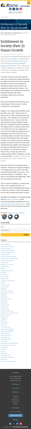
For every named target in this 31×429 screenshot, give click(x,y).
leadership (22, 213)
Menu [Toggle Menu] (5, 17)
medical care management (8, 313)
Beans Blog (8, 33)
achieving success (16, 33)
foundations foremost (7, 281)
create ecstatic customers (8, 258)
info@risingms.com (15, 380)
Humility (3, 301)
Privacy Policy (15, 388)
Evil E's (3, 273)
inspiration (4, 305)
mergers (3, 319)
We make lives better (7, 357)
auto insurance (5, 248)
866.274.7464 (15, 12)
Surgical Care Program (7, 345)
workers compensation (7, 361)
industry (3, 303)
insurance (3, 307)
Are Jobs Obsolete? (11, 59)
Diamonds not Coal (6, 264)
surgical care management (8, 343)
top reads (3, 347)
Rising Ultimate (5, 335)
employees (4, 266)
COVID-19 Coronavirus (7, 256)
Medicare (3, 317)
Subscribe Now (15, 415)
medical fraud (5, 315)
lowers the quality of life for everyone (13, 204)
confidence (4, 254)
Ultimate (3, 353)
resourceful (4, 333)
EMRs (2, 269)
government (4, 285)
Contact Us (15, 402)
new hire (3, 325)
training (3, 349)
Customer (3, 262)
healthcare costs (5, 291)
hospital (3, 297)
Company (15, 396)
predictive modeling (6, 329)
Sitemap (15, 404)
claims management (6, 252)
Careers (15, 398)
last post (7, 56)
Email (2, 227)
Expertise (3, 279)
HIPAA (2, 295)
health (2, 289)
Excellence (4, 275)
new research (4, 327)
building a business (6, 250)
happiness (4, 287)
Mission (3, 321)
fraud (2, 283)
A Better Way (4, 244)
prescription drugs (6, 331)
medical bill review (6, 311)
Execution (3, 277)
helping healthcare (6, 293)
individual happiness (12, 199)
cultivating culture (6, 260)
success (3, 341)
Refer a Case (15, 400)
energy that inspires (6, 271)
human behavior (5, 299)
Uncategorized (5, 355)
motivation (4, 323)
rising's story (4, 337)
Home (2, 33)
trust (2, 351)
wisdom (3, 359)
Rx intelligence (5, 339)
